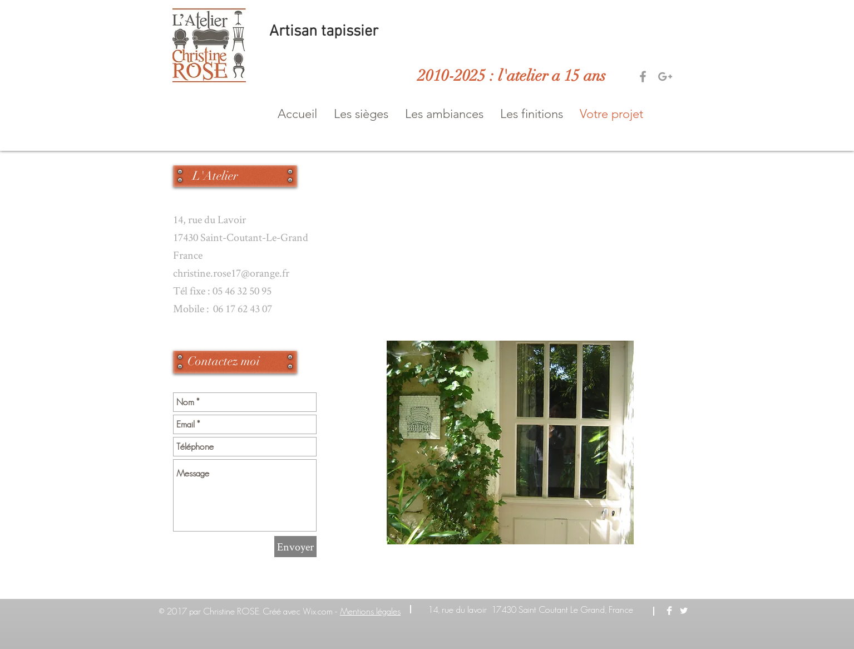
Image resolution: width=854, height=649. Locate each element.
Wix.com (318, 611)
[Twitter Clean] (683, 610)
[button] (361, 114)
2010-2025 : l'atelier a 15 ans (512, 75)
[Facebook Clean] (669, 610)
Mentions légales (370, 611)
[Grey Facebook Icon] (642, 76)
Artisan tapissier (325, 31)
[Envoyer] (295, 546)
